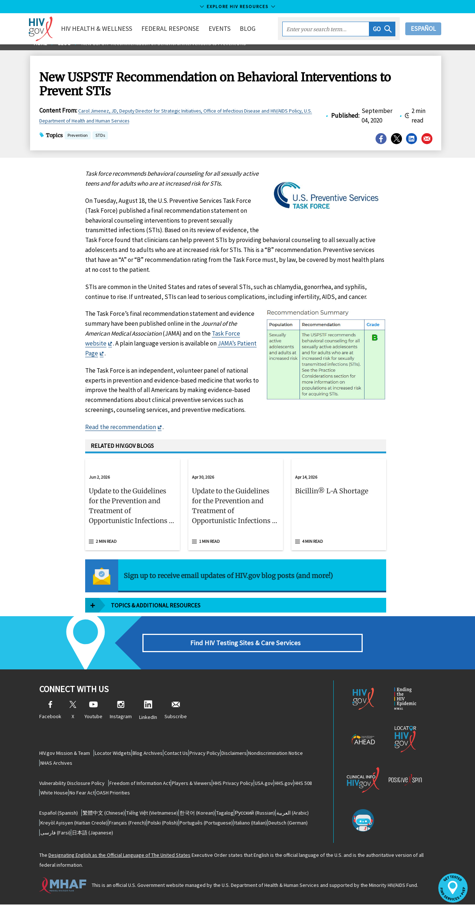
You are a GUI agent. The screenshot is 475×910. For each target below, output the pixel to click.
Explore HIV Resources (237, 6)
